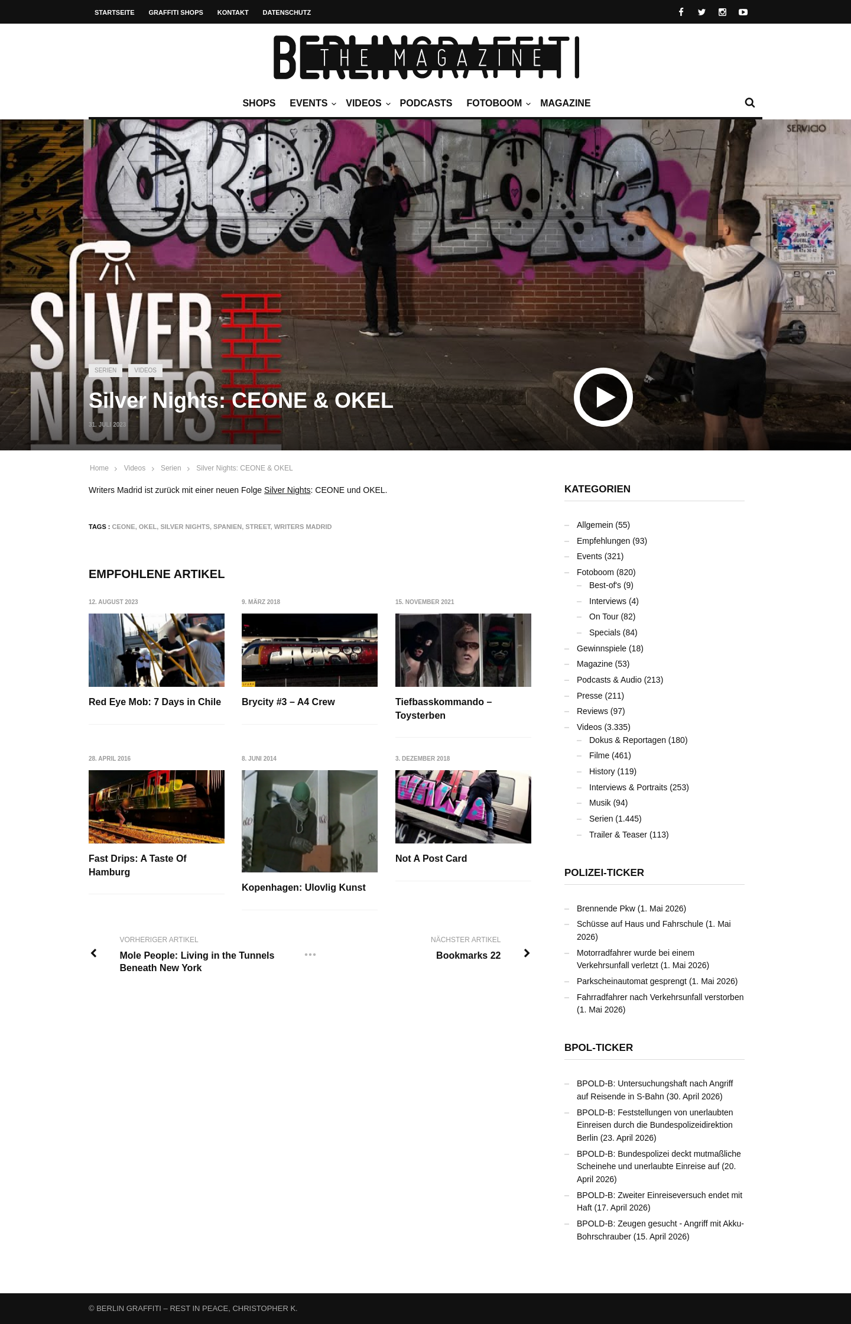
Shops (258, 103)
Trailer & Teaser (618, 834)
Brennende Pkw (606, 908)
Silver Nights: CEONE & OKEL (244, 468)
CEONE (123, 526)
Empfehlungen (603, 541)
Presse (590, 695)
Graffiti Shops (176, 12)
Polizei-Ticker (604, 872)
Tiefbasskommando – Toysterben (443, 708)
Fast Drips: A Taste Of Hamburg (138, 865)
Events (311, 103)
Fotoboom (497, 103)
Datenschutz (287, 12)
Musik (600, 802)
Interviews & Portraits (628, 787)
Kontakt (233, 12)
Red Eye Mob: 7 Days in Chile (155, 702)
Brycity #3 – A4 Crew (288, 702)
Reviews (592, 711)
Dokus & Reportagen (627, 740)
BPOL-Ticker (598, 1047)
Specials (605, 632)
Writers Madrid (303, 526)
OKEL (148, 526)
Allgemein (595, 525)
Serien (105, 370)
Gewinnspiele (601, 648)
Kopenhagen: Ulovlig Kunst (304, 887)
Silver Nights (287, 490)
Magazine (565, 103)
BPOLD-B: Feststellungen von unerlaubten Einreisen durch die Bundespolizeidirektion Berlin (655, 1125)
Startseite (115, 12)
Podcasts (426, 103)
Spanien (227, 526)
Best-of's (605, 585)
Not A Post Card (431, 859)
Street (257, 526)
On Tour (604, 616)
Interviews (607, 601)
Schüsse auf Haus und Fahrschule (640, 924)
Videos (366, 103)
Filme (599, 755)
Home (99, 468)
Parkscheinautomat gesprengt (632, 981)
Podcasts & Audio (609, 679)
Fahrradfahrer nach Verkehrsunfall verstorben (660, 997)
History (602, 771)
